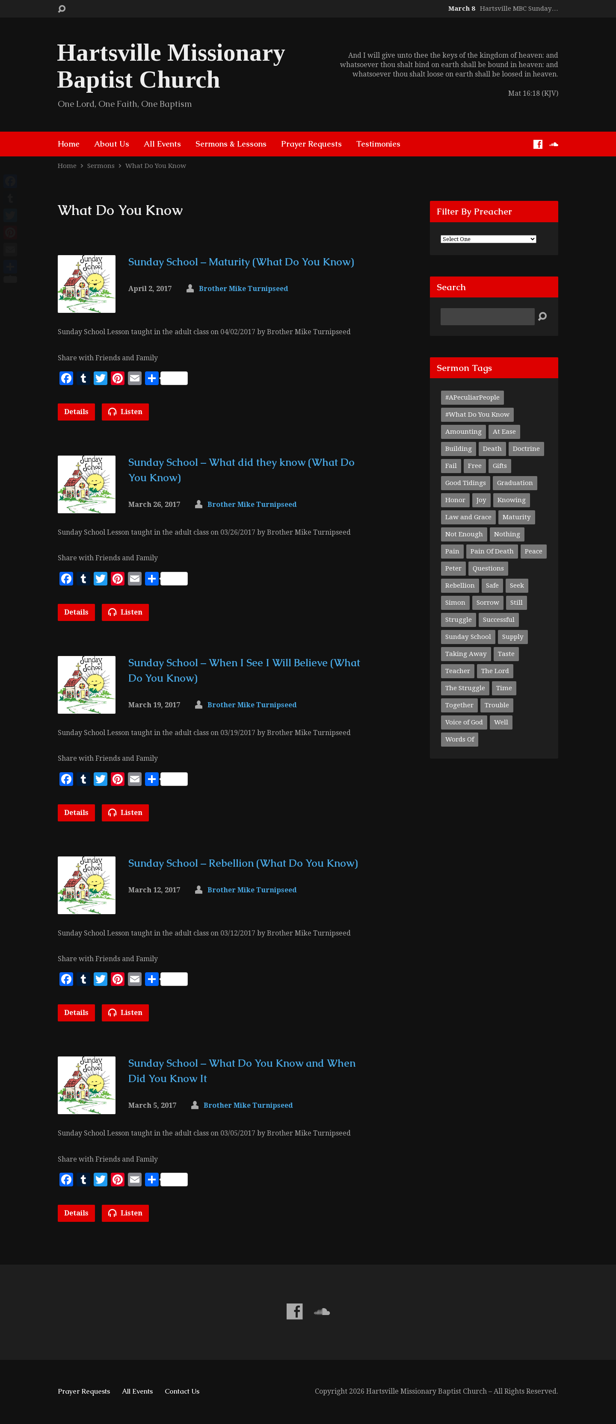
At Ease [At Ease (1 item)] (504, 431)
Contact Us (182, 1391)
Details (76, 412)
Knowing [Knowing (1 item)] (512, 500)
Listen (125, 411)
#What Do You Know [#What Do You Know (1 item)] (477, 414)
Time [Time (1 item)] (504, 688)
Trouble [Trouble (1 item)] (497, 705)
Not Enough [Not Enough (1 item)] (464, 534)
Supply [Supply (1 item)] (513, 637)
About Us (111, 144)
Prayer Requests (311, 144)
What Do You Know (155, 166)
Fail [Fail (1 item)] (451, 466)
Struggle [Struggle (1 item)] (458, 620)
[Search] (488, 316)
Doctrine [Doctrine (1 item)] (526, 449)
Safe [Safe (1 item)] (492, 585)
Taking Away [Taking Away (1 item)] (466, 654)
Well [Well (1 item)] (501, 722)
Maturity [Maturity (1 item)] (517, 517)
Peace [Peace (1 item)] (533, 551)
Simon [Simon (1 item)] (455, 602)
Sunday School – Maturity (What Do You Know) (241, 261)
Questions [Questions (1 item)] (488, 568)
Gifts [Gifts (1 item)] (500, 466)
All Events (162, 144)
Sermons (101, 166)
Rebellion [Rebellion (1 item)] (460, 585)
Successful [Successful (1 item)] (499, 620)
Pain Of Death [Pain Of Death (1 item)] (492, 551)
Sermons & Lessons (231, 144)
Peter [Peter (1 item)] (453, 568)
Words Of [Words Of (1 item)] (459, 739)
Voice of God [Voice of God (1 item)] (464, 722)
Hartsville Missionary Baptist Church (171, 66)
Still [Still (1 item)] (516, 602)
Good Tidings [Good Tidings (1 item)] (465, 483)
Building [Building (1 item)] (458, 449)
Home (69, 144)
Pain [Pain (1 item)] (452, 551)
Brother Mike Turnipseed (243, 289)
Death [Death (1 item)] (492, 449)
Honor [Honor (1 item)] (455, 500)
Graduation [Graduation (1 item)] (515, 483)
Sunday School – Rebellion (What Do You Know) (243, 863)
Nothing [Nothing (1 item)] (507, 534)
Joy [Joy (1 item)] (481, 500)
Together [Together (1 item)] (459, 705)
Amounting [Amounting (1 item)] (463, 431)
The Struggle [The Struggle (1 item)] (465, 688)
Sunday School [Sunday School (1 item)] (468, 637)
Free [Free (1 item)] (475, 466)
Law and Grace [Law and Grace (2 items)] (468, 517)
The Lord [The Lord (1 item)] (495, 671)
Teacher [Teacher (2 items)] (457, 671)
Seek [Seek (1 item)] (517, 585)
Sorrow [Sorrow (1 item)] (488, 602)
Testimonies (378, 144)
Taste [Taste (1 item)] (506, 654)
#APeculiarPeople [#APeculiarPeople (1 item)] (472, 397)
